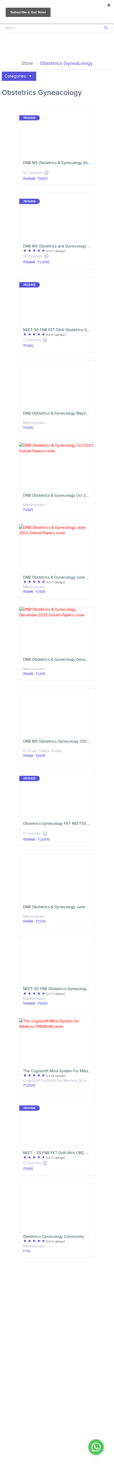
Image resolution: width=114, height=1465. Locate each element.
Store (27, 63)
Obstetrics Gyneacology (66, 63)
